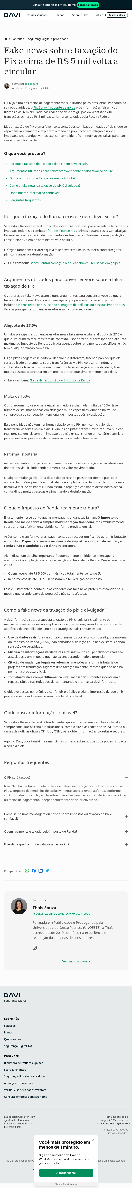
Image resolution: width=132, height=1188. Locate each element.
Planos (60, 15)
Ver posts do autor (76, 961)
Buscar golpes (116, 15)
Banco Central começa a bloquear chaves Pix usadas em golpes (75, 263)
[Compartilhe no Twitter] (47, 871)
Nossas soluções (37, 15)
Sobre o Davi (80, 15)
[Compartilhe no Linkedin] (41, 871)
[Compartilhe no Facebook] (34, 871)
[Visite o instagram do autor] (35, 948)
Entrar (99, 15)
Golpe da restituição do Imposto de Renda (60, 380)
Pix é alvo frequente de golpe (54, 107)
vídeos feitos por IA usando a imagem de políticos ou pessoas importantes (71, 305)
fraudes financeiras (61, 231)
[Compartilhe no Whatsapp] (27, 871)
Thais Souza (31, 83)
